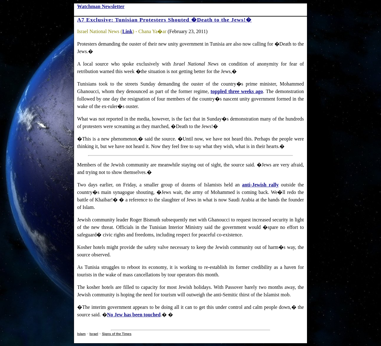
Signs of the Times (116, 334)
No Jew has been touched (134, 314)
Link (127, 31)
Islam (81, 334)
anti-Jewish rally (260, 184)
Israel (93, 334)
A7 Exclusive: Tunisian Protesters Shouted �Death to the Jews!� (164, 20)
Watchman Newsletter (101, 6)
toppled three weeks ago (236, 91)
